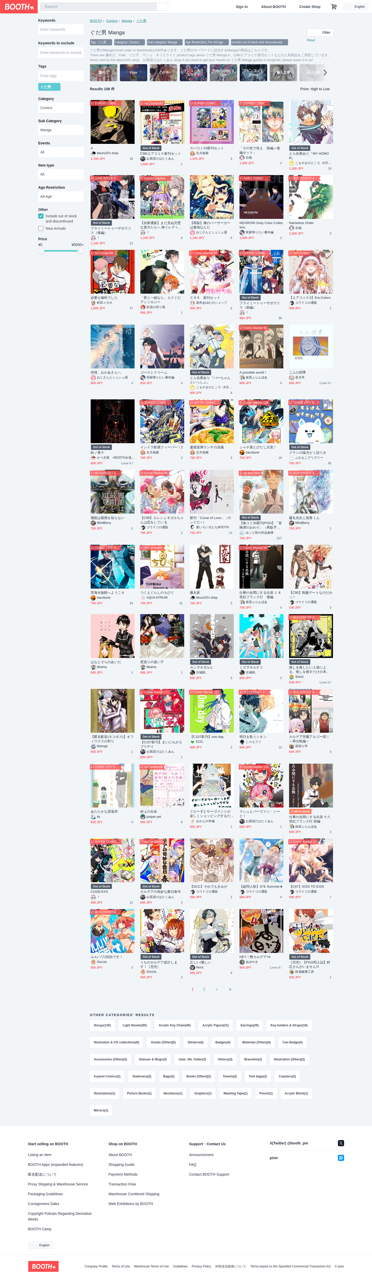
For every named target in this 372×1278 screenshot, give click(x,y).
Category (46, 99)
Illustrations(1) (104, 1093)
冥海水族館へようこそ (108, 593)
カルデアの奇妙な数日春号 (160, 892)
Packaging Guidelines (45, 1194)
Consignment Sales (43, 1204)
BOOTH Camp (39, 1229)
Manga (127, 21)
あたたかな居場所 (104, 811)
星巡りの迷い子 (152, 662)
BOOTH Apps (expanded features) (55, 1164)
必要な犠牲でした (104, 298)
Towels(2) (230, 1076)
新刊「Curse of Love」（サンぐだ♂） (210, 520)
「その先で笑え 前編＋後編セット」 (259, 150)
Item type (46, 165)
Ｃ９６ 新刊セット (205, 298)
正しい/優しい (200, 962)
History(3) (225, 1059)
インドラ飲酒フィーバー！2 (161, 447)
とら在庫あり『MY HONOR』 (309, 156)
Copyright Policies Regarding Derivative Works (60, 1216)
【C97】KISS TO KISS (306, 886)
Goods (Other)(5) (163, 1042)
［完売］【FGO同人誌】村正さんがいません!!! (309, 964)
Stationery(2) (141, 1076)
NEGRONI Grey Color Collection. (261, 225)
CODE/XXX (99, 892)
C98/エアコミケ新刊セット (160, 153)
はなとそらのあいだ (106, 662)
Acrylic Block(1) (296, 1093)
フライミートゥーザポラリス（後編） (111, 230)
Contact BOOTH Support (209, 1174)
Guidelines (180, 1266)
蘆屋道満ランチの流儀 (207, 447)
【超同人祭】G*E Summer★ (261, 886)
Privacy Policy (201, 1266)
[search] (151, 7)
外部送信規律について (230, 1266)
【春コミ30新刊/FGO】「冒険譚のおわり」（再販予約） (260, 525)
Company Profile (95, 1266)
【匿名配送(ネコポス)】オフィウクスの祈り (112, 739)
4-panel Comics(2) (107, 1076)
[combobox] (98, 7)
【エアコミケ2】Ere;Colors (310, 298)
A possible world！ (253, 372)
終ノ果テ (97, 453)
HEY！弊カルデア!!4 (254, 957)
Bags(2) (169, 1076)
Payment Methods (123, 1174)
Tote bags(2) (258, 1076)
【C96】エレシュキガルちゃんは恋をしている (162, 520)
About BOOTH (273, 7)
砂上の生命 (148, 811)
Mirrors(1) (101, 1110)
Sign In (242, 7)
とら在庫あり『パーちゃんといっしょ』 (210, 380)
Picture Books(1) (139, 1093)
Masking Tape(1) (235, 1093)
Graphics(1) (203, 1093)
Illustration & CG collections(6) (116, 1042)
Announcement (201, 1155)
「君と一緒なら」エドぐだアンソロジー (160, 300)
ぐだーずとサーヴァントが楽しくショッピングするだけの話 (210, 814)
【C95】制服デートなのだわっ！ (310, 595)
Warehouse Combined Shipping (134, 1194)
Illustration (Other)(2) (289, 1059)
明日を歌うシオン (253, 737)
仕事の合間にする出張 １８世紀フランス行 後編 (260, 595)
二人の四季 (297, 372)
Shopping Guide (121, 1164)
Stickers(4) (195, 1042)
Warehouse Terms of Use (151, 1266)
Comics (111, 21)
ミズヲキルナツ (251, 667)
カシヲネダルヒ (202, 667)
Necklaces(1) (173, 1093)
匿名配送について (42, 1174)
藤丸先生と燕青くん (304, 518)
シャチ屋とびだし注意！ (258, 447)
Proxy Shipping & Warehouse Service (58, 1184)
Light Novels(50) (135, 1025)
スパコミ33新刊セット (207, 148)
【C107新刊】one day (207, 737)
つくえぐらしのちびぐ (157, 593)
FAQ (192, 1164)
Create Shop (309, 7)
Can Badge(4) (293, 1042)
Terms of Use (121, 1266)
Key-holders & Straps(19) (288, 1025)
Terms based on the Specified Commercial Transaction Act (290, 1266)
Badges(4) (222, 1042)
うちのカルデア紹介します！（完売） (158, 964)
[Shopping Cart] (334, 6)
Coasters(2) (287, 1076)
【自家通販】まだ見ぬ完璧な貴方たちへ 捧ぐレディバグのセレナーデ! (161, 225)
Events (44, 143)
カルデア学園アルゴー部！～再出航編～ (309, 739)
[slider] (41, 251)
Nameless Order (301, 223)
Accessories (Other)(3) (110, 1059)
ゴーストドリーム (153, 372)
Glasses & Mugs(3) (153, 1059)
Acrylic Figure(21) (216, 1025)
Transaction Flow (122, 1184)
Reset (311, 40)
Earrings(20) (250, 1025)
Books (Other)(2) (199, 1076)
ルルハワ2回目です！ (107, 957)
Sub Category (50, 121)
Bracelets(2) (253, 1059)
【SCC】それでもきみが (208, 886)
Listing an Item (39, 1155)
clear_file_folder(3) (192, 1059)
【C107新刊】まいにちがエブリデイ (161, 744)
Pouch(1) (266, 1093)
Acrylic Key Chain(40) (174, 1025)
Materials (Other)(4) (256, 1042)
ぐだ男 (141, 21)
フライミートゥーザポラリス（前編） (259, 305)
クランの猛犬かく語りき (307, 453)
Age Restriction (51, 187)
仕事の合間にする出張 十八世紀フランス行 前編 (310, 819)
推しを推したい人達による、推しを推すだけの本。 (309, 669)
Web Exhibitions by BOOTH (131, 1204)
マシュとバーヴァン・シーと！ (259, 814)
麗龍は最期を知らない (108, 518)
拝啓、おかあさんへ (106, 372)
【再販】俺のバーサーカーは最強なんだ (210, 225)
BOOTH (96, 21)
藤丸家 (195, 593)
